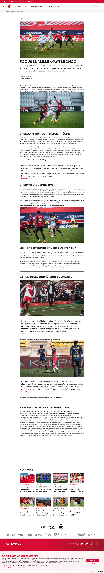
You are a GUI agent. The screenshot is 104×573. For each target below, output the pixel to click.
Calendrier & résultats (36, 6)
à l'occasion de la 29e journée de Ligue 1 (44, 89)
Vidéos (57, 6)
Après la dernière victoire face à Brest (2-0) (33, 138)
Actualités (12, 11)
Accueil (7, 11)
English (4, 553)
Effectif (25, 6)
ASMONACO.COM (5, 1)
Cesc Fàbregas (57, 397)
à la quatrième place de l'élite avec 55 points (43, 267)
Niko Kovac (31, 87)
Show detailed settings (7, 567)
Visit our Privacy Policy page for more (24, 567)
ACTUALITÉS (18, 6)
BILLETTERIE (14, 1)
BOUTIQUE (21, 1)
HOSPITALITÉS (29, 1)
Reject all (93, 563)
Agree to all (92, 560)
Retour (22, 19)
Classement (49, 6)
